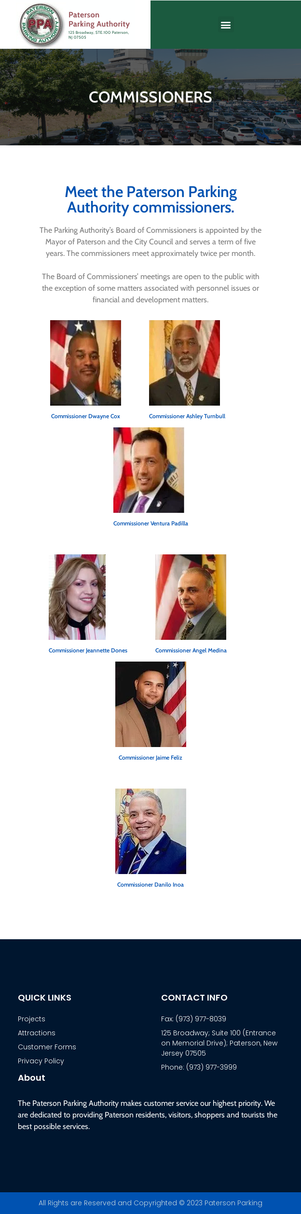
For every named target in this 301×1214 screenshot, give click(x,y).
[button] (226, 24)
